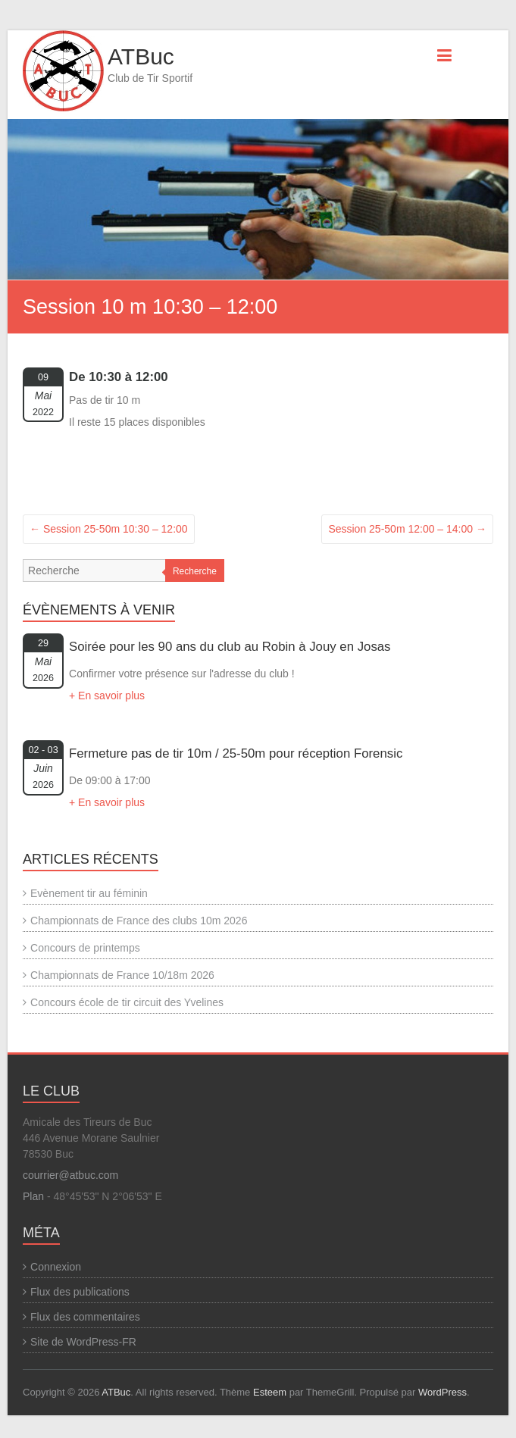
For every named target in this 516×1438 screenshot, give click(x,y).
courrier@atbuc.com (70, 1175)
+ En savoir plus (107, 695)
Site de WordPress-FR (83, 1342)
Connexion (55, 1267)
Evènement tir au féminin (89, 893)
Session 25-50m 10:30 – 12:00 (109, 529)
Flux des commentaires (85, 1317)
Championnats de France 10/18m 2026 (122, 975)
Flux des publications (80, 1292)
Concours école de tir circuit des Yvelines (127, 1002)
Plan (33, 1196)
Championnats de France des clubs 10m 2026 (138, 920)
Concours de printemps (85, 948)
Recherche (195, 571)
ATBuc (141, 56)
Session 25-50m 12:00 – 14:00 (407, 529)
